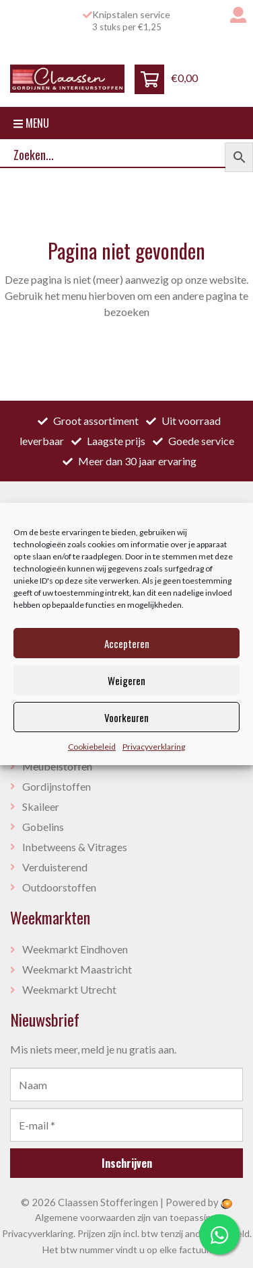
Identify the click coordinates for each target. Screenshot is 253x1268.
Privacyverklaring (153, 747)
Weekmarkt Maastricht (77, 969)
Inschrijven (127, 1163)
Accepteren (126, 643)
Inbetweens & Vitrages (74, 846)
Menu (31, 123)
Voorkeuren (126, 717)
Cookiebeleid (92, 747)
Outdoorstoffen (59, 887)
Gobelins (43, 826)
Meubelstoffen (57, 766)
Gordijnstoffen (56, 786)
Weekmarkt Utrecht (69, 989)
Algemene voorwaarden (85, 1217)
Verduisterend (54, 867)
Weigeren (126, 680)
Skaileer (40, 806)
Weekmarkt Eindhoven (75, 949)
